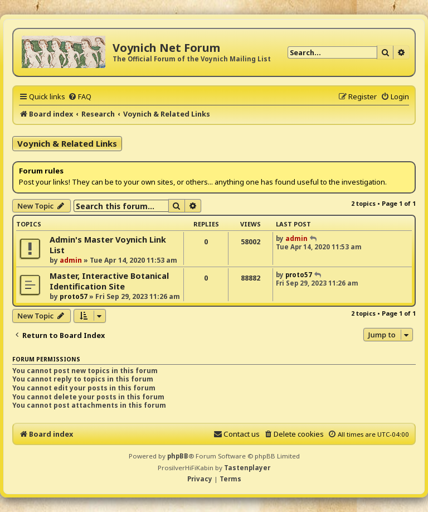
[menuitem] (79, 96)
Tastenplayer (247, 467)
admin (71, 260)
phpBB (177, 456)
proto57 (73, 296)
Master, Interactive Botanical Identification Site (109, 281)
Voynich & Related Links (67, 143)
